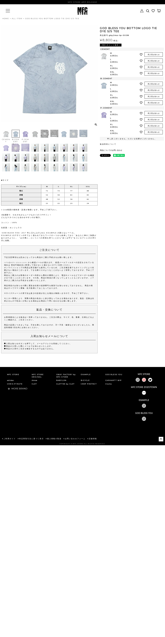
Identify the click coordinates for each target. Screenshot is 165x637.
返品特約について (108, 144)
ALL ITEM (17, 18)
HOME (5, 18)
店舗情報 (93, 439)
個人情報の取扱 (54, 439)
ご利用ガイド (9, 439)
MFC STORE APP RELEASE (82, 2)
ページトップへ (161, 439)
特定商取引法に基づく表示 (31, 439)
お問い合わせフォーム (75, 439)
